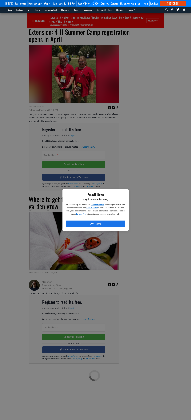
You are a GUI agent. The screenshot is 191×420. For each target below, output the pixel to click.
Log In (145, 3)
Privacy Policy (91, 208)
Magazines (88, 9)
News (10, 9)
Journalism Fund (51, 9)
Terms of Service (97, 205)
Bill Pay (71, 3)
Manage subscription (130, 3)
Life (28, 9)
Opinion (76, 9)
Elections (19, 9)
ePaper (47, 3)
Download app (35, 3)
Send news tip (59, 3)
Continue (95, 223)
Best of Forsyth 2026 (88, 3)
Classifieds (120, 9)
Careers (114, 3)
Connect (105, 3)
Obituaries (65, 9)
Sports (37, 9)
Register (154, 3)
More (132, 10)
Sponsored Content (104, 9)
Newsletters (20, 3)
